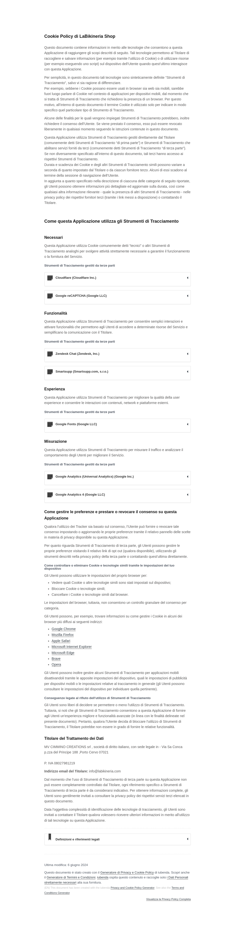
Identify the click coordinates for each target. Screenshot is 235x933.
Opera (56, 664)
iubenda (102, 877)
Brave (56, 659)
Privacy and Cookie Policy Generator (132, 887)
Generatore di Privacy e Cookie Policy (127, 872)
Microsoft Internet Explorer (72, 647)
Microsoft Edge (63, 653)
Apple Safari (61, 641)
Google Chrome (64, 629)
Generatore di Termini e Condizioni (71, 877)
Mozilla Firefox (63, 635)
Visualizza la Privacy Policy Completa (168, 899)
